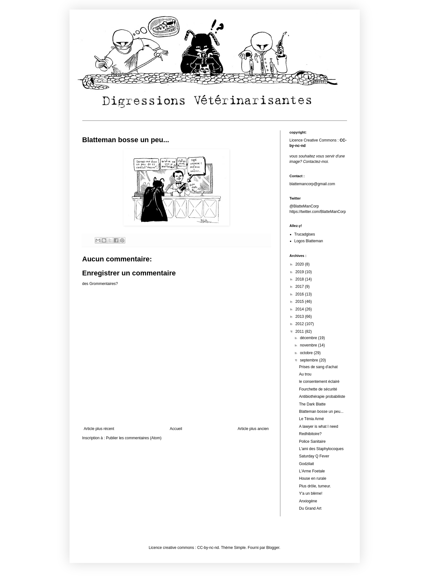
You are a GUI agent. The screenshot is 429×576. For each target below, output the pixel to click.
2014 (300, 309)
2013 (300, 316)
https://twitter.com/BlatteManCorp (318, 211)
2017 (300, 286)
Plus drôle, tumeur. (315, 486)
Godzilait (306, 464)
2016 (300, 294)
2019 (300, 272)
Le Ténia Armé (311, 419)
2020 (300, 264)
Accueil (176, 429)
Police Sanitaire (312, 441)
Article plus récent (99, 429)
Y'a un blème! (310, 493)
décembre (309, 338)
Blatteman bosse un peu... (321, 411)
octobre (307, 353)
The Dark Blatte (312, 404)
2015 (300, 301)
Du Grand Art (310, 508)
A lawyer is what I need (318, 426)
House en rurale (312, 478)
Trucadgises (304, 234)
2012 (300, 324)
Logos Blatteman (308, 241)
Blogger (272, 547)
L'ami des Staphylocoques (321, 449)
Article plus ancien (253, 429)
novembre (309, 345)
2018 (300, 279)
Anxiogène (308, 501)
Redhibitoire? (310, 434)
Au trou (305, 374)
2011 (300, 331)
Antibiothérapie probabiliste (322, 396)
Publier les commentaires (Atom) (133, 438)
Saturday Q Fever (314, 456)
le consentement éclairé (319, 381)
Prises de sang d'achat (318, 367)
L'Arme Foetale (312, 471)
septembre (309, 360)
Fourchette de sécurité (318, 389)
